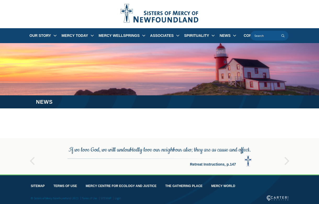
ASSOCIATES (162, 35)
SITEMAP (38, 186)
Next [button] (287, 158)
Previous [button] (32, 158)
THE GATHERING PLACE (183, 186)
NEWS (225, 35)
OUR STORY (40, 35)
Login (118, 198)
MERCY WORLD (223, 186)
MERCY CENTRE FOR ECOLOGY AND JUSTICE (121, 186)
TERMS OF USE (65, 186)
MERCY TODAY (74, 35)
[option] (160, 156)
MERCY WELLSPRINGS (119, 35)
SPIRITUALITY (196, 35)
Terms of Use (89, 198)
